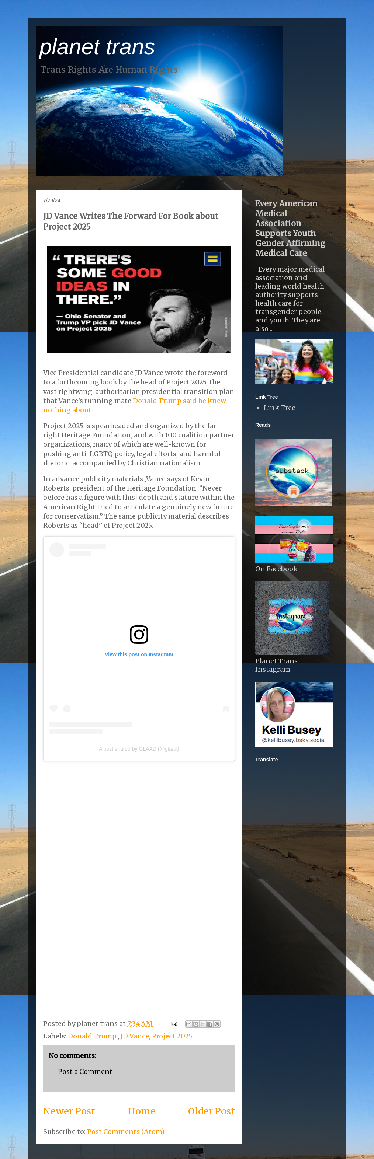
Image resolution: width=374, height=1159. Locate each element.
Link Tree (279, 408)
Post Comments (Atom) (126, 1131)
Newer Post (69, 1111)
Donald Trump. (93, 1036)
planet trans (97, 46)
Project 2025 (172, 1036)
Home (142, 1111)
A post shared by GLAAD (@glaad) (139, 749)
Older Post (211, 1111)
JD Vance (135, 1036)
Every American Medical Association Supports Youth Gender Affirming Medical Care (290, 228)
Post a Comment (85, 1071)
